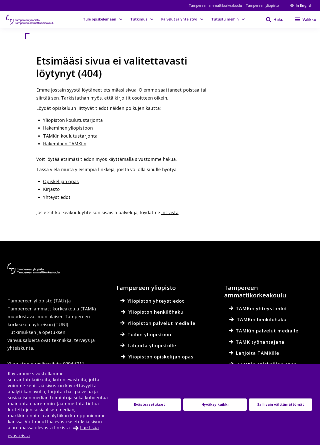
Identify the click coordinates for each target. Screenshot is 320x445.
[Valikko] (302, 20)
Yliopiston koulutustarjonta (73, 120)
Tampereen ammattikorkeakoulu (215, 5)
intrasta (169, 212)
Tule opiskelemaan (99, 19)
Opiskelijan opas (61, 181)
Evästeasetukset (149, 404)
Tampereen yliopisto (262, 5)
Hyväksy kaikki (215, 404)
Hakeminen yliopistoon (68, 128)
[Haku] (272, 20)
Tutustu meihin (225, 19)
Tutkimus (138, 19)
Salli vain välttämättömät (280, 404)
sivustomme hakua (155, 159)
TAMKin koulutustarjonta (70, 136)
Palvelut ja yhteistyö (179, 19)
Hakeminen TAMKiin (64, 144)
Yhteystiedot (56, 197)
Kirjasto (51, 189)
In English (301, 5)
